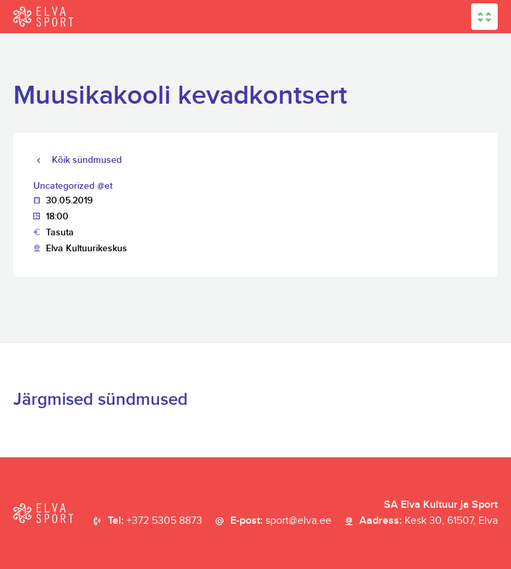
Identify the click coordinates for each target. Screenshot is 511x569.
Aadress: (428, 521)
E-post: (280, 521)
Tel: (155, 521)
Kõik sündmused (87, 160)
